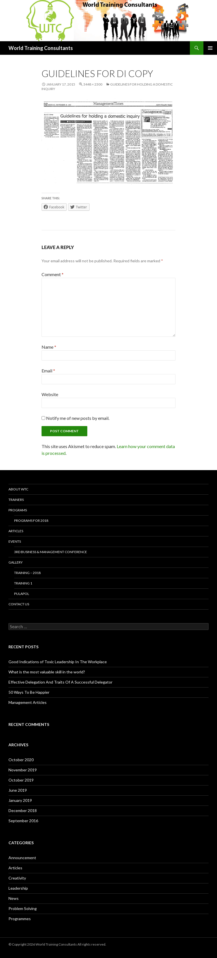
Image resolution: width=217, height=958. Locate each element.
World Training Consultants (40, 48)
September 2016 (23, 820)
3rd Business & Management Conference (50, 552)
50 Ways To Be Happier (28, 692)
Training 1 (23, 583)
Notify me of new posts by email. (77, 418)
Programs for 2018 (31, 520)
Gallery (15, 562)
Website (50, 394)
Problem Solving (22, 908)
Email (48, 370)
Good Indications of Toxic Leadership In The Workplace (57, 661)
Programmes (19, 918)
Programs (17, 510)
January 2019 (20, 800)
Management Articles (27, 702)
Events (14, 541)
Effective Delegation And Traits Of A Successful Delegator (60, 682)
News (13, 898)
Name (49, 347)
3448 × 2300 (92, 84)
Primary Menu (210, 48)
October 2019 (21, 780)
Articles (15, 531)
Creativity (17, 878)
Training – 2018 (27, 573)
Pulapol (21, 594)
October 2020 (21, 759)
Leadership (18, 888)
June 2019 (17, 790)
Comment (53, 274)
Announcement (22, 857)
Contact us (18, 604)
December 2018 (22, 810)
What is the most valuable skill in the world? (46, 671)
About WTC (18, 489)
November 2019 (22, 769)
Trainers (16, 499)
